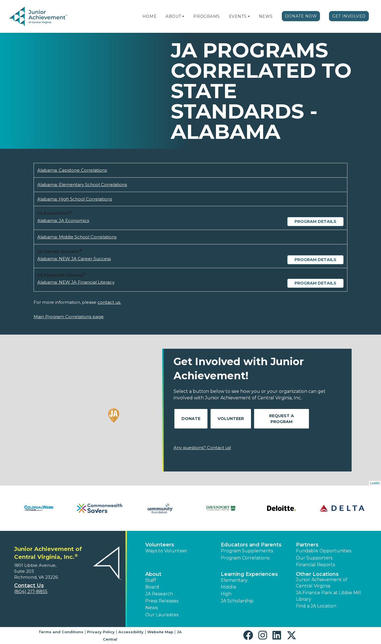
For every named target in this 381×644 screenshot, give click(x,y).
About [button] (153, 574)
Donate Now (301, 16)
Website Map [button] (160, 632)
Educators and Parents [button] (251, 544)
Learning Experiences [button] (249, 574)
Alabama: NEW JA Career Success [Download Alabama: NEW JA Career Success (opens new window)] (74, 258)
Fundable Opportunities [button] (323, 550)
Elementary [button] (234, 580)
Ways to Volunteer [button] (166, 550)
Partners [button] (307, 544)
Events (237, 16)
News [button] (151, 607)
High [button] (226, 593)
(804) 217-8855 (30, 591)
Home (149, 16)
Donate (190, 418)
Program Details (315, 221)
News (266, 16)
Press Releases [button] (161, 601)
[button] (183, 16)
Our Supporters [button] (314, 558)
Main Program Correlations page (69, 316)
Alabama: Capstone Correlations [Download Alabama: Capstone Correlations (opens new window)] (72, 170)
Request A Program (281, 418)
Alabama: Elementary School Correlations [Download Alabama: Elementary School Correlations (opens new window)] (82, 184)
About (173, 16)
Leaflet (375, 483)
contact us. (109, 302)
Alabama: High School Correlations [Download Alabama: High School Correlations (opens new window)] (74, 199)
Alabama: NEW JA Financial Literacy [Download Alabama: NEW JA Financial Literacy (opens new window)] (75, 282)
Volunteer (231, 418)
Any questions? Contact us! (202, 447)
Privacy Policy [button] (101, 632)
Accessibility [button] (131, 632)
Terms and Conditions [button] (60, 632)
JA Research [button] (159, 593)
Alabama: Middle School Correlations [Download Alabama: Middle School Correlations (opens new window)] (76, 237)
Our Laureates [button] (161, 614)
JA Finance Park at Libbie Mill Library (328, 596)
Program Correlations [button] (245, 558)
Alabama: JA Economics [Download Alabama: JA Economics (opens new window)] (63, 220)
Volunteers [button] (159, 544)
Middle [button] (228, 587)
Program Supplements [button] (247, 550)
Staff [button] (150, 580)
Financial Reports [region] (315, 564)
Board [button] (152, 587)
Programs (206, 16)
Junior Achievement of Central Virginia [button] (321, 583)
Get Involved (349, 16)
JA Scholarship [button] (237, 601)
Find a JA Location (316, 606)
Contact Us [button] (29, 585)
